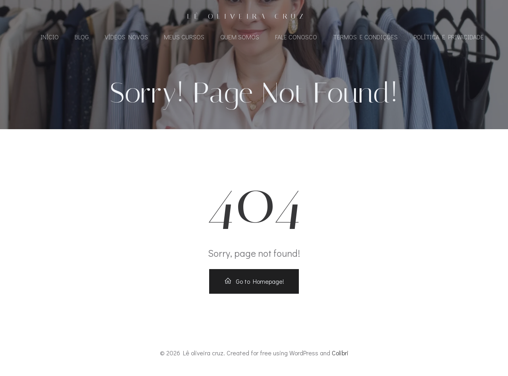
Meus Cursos (184, 37)
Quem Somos (239, 37)
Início (49, 37)
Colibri (340, 353)
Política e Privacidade (449, 37)
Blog (82, 37)
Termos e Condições (365, 37)
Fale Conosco (296, 37)
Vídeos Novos (126, 37)
